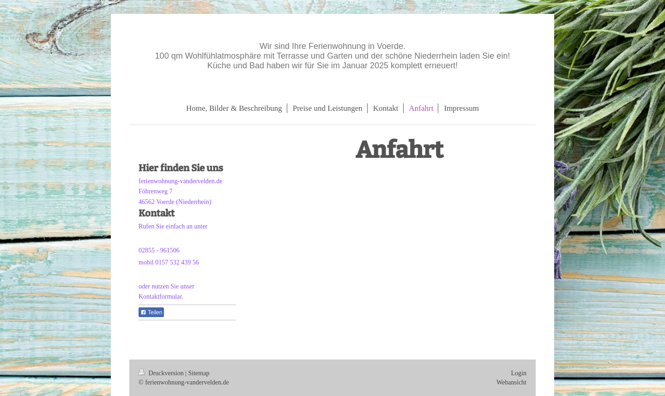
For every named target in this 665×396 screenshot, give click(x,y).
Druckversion (162, 373)
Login (518, 373)
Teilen (151, 312)
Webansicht (511, 382)
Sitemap (199, 373)
